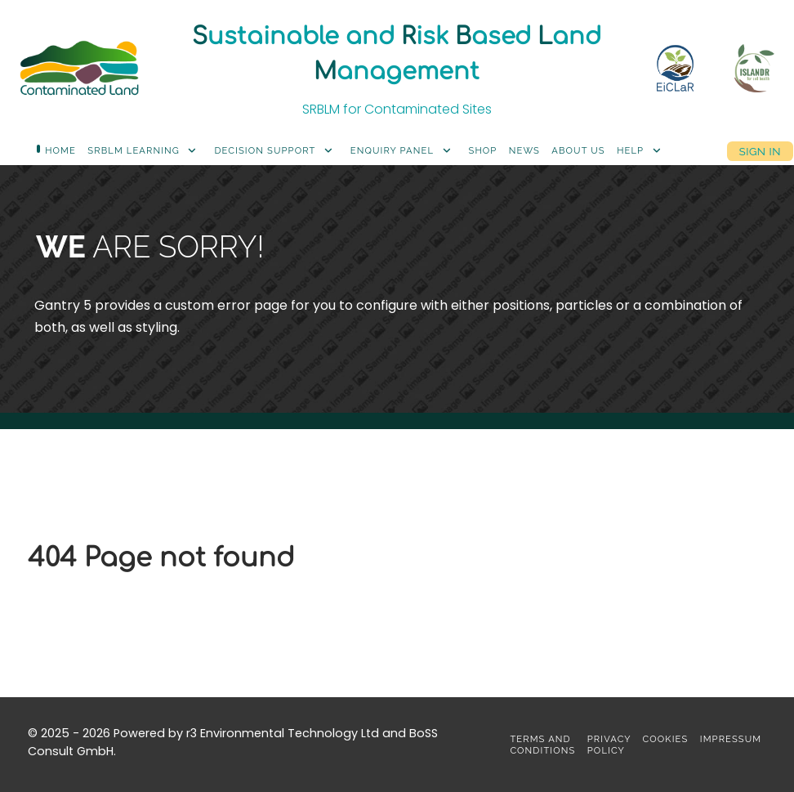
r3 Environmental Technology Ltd (282, 733)
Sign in (760, 151)
